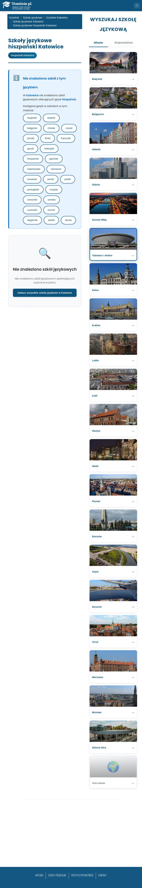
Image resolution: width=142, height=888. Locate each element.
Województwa (123, 43)
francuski (66, 138)
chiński (51, 128)
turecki (51, 209)
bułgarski (32, 128)
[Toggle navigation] (137, 5)
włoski (51, 220)
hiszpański (33, 158)
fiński (47, 138)
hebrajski (49, 148)
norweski (32, 179)
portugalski (33, 189)
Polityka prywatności (82, 875)
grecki (30, 148)
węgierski (32, 220)
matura (39, 875)
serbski (52, 199)
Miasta (98, 43)
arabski (51, 117)
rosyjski (54, 189)
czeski (69, 128)
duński (30, 138)
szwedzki (32, 209)
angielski (32, 117)
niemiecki (56, 169)
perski (50, 179)
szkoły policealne (57, 875)
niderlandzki (33, 169)
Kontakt (102, 875)
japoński (53, 158)
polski (67, 179)
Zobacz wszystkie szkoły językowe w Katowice (45, 292)
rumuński (32, 199)
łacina (68, 220)
